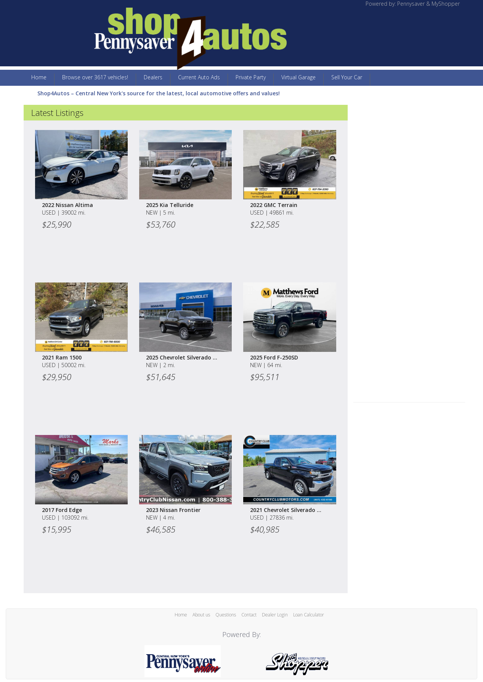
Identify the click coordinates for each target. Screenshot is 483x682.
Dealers (153, 77)
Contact (249, 614)
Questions (225, 614)
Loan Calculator (308, 614)
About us (201, 614)
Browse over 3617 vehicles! (95, 77)
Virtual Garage (298, 77)
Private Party (251, 77)
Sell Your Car (346, 77)
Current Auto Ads (199, 77)
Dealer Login (275, 614)
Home (39, 77)
